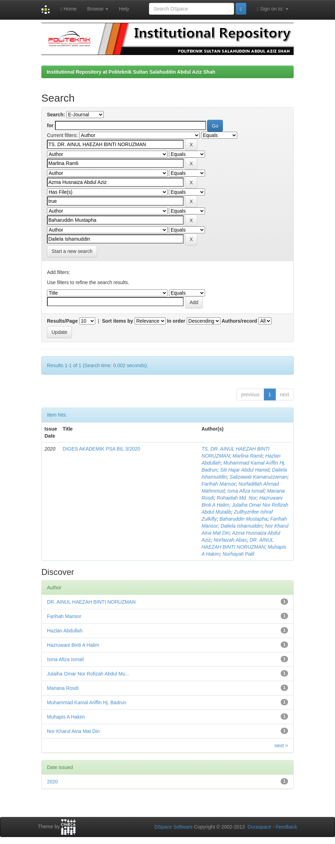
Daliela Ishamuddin (241, 526)
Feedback (286, 827)
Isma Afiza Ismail (245, 491)
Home (68, 9)
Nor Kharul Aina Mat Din (73, 731)
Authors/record (239, 321)
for (50, 125)
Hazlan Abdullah (64, 630)
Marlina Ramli (248, 456)
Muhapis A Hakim (66, 717)
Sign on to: (272, 9)
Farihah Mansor (218, 484)
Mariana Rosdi (62, 688)
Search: (56, 114)
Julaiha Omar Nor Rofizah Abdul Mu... (88, 674)
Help (124, 9)
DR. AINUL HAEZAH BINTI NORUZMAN (91, 602)
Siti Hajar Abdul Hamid (244, 470)
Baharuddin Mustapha (243, 519)
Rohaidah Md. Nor (237, 498)
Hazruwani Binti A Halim (73, 645)
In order (176, 321)
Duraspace (259, 827)
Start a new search (72, 251)
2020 (52, 781)
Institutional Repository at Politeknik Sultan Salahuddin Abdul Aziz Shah (131, 72)
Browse (98, 9)
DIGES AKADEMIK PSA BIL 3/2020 (101, 449)
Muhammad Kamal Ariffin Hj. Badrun (86, 702)
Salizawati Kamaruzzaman (258, 477)
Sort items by (117, 321)
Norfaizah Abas (230, 540)
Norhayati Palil (238, 554)
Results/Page (62, 321)
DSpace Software (174, 827)
